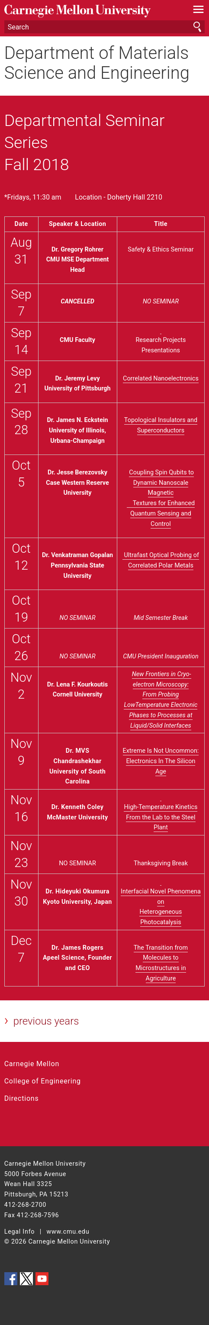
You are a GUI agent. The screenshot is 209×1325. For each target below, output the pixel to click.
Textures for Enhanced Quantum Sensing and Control (161, 514)
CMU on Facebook (10, 1278)
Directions (21, 1098)
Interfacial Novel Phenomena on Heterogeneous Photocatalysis (161, 901)
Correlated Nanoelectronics (161, 378)
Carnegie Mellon (31, 1064)
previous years (46, 1021)
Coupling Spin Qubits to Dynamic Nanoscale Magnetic (161, 483)
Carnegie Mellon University (89, 11)
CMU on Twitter (26, 1278)
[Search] (104, 26)
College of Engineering (42, 1081)
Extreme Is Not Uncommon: (161, 750)
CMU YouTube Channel (41, 1278)
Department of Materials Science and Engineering (97, 63)
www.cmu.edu (67, 1231)
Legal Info (19, 1231)
